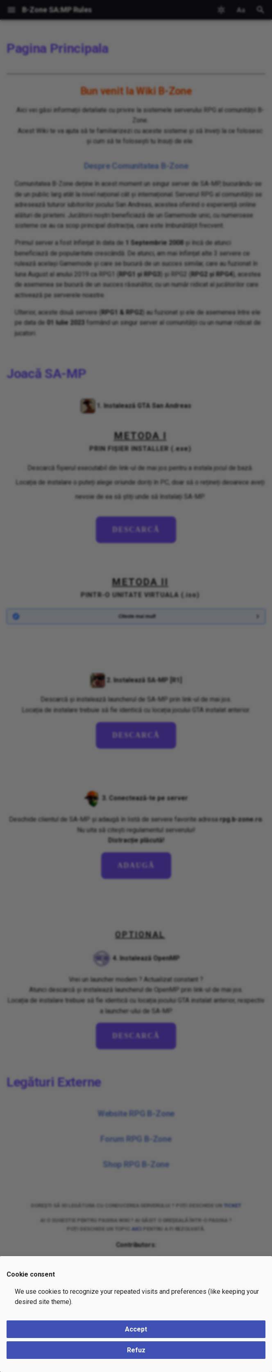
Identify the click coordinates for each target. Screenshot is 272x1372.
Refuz (136, 1350)
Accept (136, 1329)
